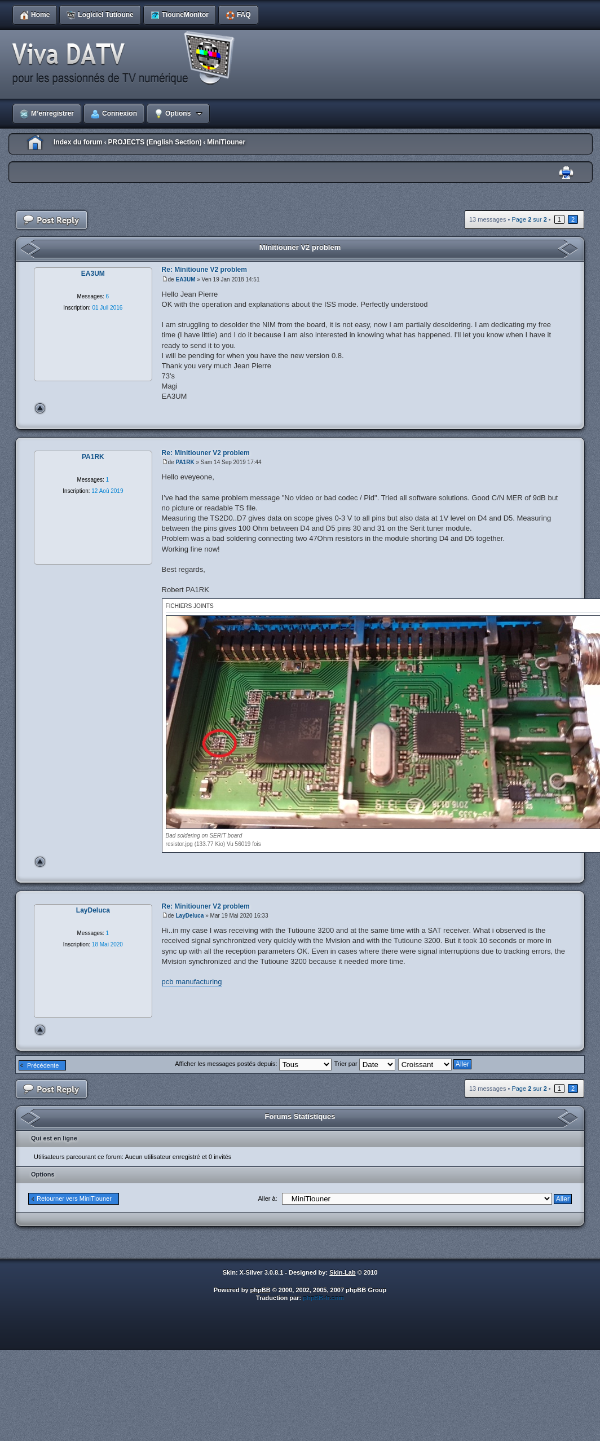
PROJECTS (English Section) (154, 142)
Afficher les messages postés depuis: (253, 1063)
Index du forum (78, 142)
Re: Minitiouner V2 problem (206, 453)
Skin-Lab (342, 1272)
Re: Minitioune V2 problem (204, 270)
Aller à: (267, 1198)
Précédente (43, 1065)
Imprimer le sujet (566, 173)
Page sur (528, 219)
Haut (40, 408)
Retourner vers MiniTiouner (74, 1198)
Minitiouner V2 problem (300, 247)
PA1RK (184, 462)
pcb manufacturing (192, 981)
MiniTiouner (226, 142)
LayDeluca (189, 916)
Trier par (364, 1063)
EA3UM (185, 279)
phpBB (260, 1289)
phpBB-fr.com (323, 1297)
